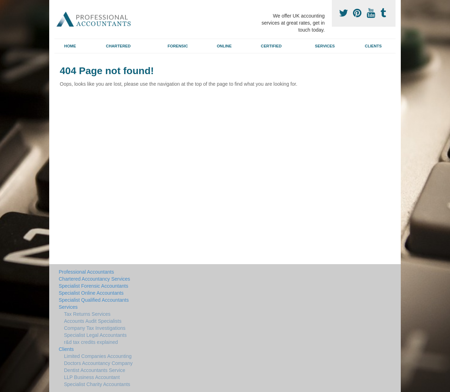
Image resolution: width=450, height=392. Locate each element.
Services (325, 46)
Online (224, 46)
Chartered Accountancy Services (94, 279)
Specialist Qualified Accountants (94, 300)
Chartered (118, 46)
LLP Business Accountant (92, 377)
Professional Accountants (86, 272)
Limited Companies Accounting (97, 356)
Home (70, 46)
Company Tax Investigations (95, 328)
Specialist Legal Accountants (95, 335)
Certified (271, 46)
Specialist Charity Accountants (97, 384)
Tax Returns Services (87, 314)
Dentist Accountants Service (94, 370)
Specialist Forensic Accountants (93, 286)
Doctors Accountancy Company (98, 363)
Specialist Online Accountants (91, 293)
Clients (373, 46)
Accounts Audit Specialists (92, 321)
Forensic (178, 46)
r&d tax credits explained (91, 342)
